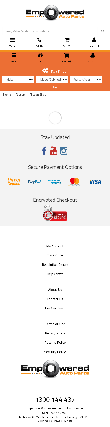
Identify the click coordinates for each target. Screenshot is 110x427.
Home (7, 94)
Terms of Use (55, 323)
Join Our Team (55, 308)
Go (55, 87)
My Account (55, 246)
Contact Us (55, 298)
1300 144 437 (55, 399)
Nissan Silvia (38, 94)
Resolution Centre (55, 264)
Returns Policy (55, 342)
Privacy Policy (55, 333)
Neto (69, 420)
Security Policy (55, 351)
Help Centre (55, 273)
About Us (55, 289)
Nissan (20, 94)
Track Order (55, 255)
